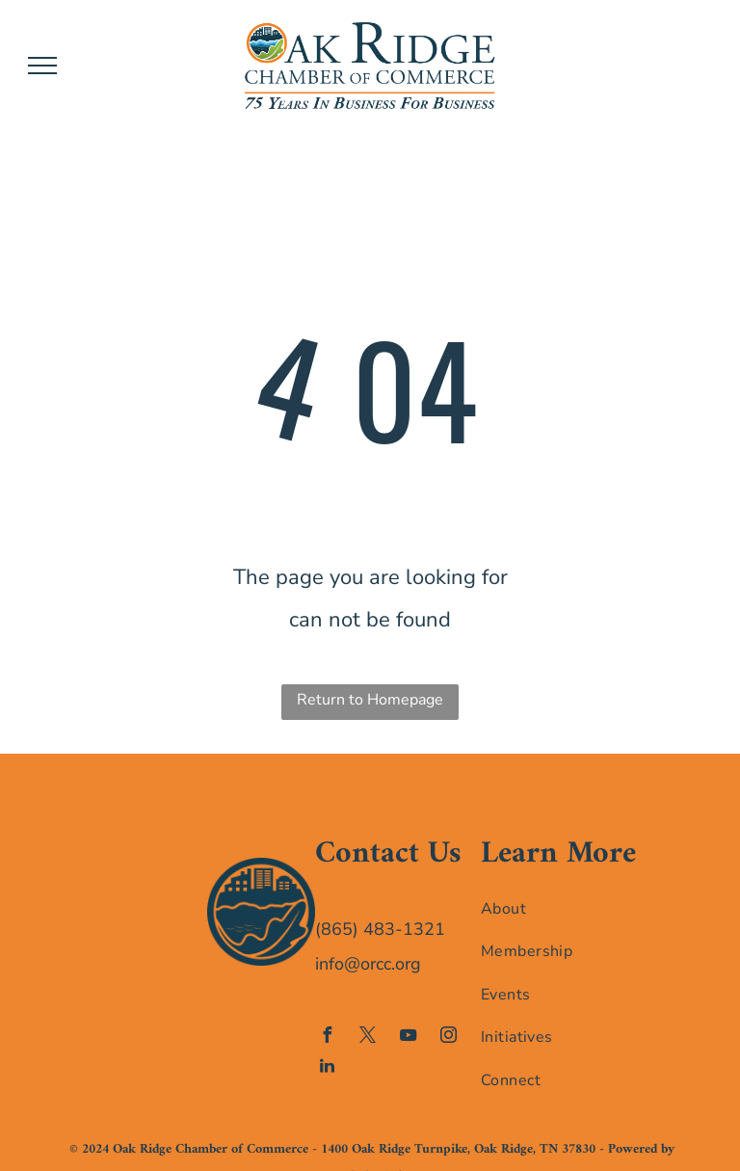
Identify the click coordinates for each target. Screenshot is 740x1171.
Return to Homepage (370, 699)
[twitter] (368, 1037)
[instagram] (449, 1037)
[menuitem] (559, 908)
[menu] (42, 65)
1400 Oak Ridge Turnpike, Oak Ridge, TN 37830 (458, 1149)
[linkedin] (327, 1068)
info (329, 963)
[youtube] (408, 1037)
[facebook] (327, 1037)
